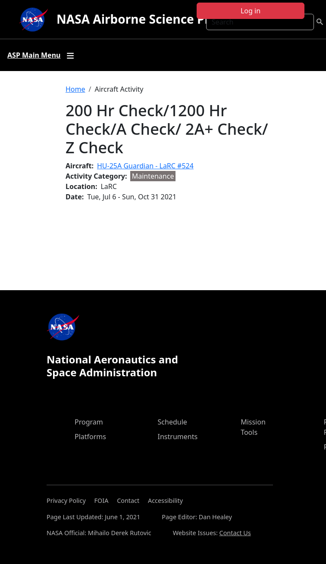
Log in (250, 10)
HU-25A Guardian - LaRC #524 (145, 165)
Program (89, 422)
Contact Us (235, 533)
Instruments (178, 436)
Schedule (172, 422)
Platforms (90, 436)
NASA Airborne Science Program (152, 19)
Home (75, 89)
